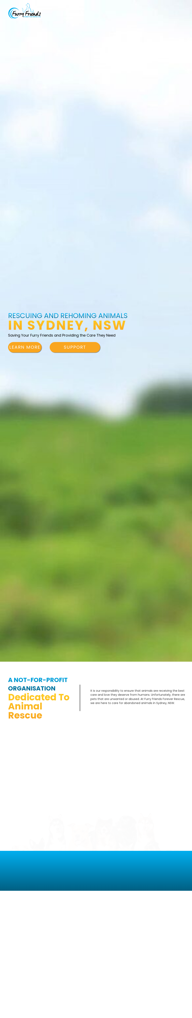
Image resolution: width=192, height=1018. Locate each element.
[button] (25, 347)
